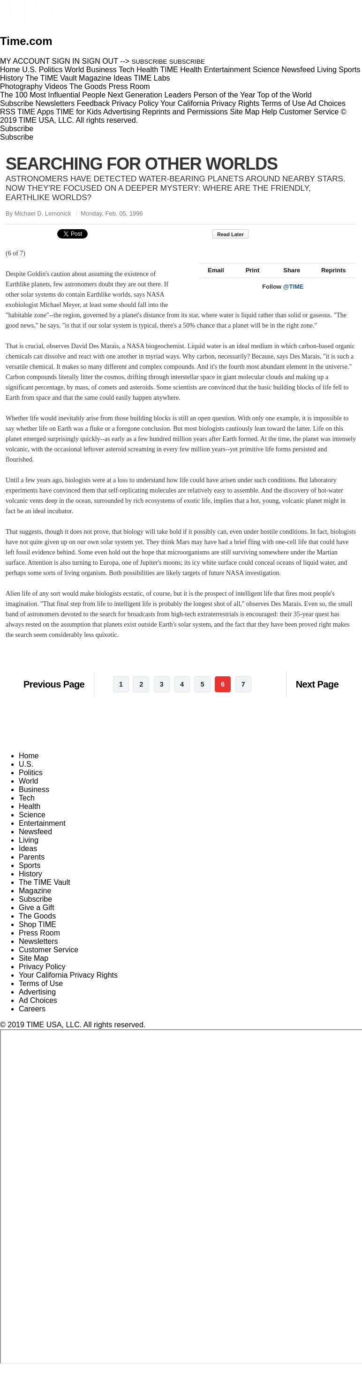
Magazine (35, 901)
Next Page (317, 694)
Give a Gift (36, 918)
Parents (32, 867)
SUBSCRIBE (149, 61)
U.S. (26, 774)
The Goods (37, 926)
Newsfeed (35, 842)
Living (28, 850)
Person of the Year (225, 95)
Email (211, 280)
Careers (32, 1019)
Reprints (329, 280)
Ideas (28, 859)
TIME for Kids (78, 112)
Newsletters (55, 103)
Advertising (121, 112)
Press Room (39, 943)
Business (34, 800)
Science (32, 825)
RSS (7, 112)
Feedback (93, 103)
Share (287, 280)
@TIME (293, 296)
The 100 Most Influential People (53, 95)
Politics (31, 783)
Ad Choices (330, 103)
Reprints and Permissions (185, 112)
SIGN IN (66, 61)
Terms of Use (283, 103)
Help (269, 112)
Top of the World (284, 95)
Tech (27, 808)
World (28, 791)
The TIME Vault (44, 893)
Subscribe (16, 103)
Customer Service (309, 112)
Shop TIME (37, 935)
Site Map (244, 112)
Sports (29, 876)
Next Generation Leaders (149, 95)
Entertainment (42, 834)
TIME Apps (35, 112)
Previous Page (53, 694)
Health (29, 817)
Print (248, 280)
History (30, 884)
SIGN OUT (100, 61)
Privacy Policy (135, 103)
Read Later (235, 234)
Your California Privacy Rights (209, 103)
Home (29, 766)
